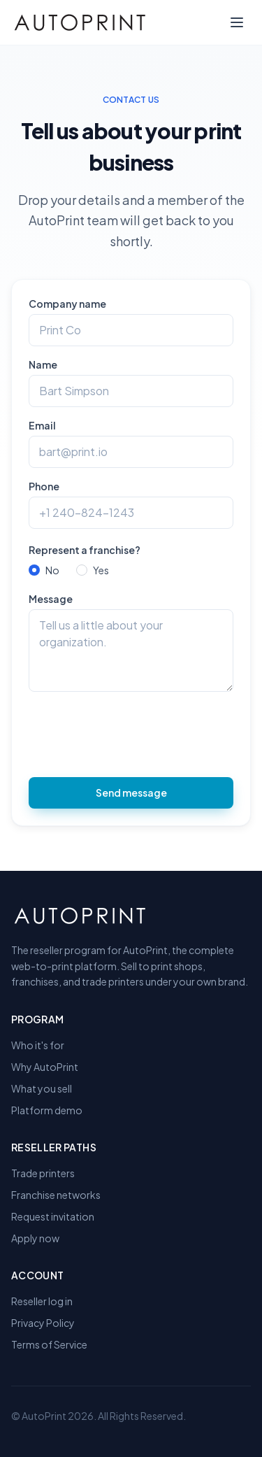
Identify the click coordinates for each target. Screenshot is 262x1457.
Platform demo (46, 1110)
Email (42, 425)
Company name (67, 303)
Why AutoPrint (44, 1066)
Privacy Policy (43, 1322)
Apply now (35, 1238)
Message (51, 598)
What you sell (41, 1088)
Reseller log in (42, 1301)
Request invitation (52, 1216)
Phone (44, 486)
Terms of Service (49, 1344)
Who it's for (37, 1045)
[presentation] (135, 733)
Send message (131, 792)
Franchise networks (56, 1194)
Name (43, 364)
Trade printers (43, 1173)
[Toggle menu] (237, 22)
